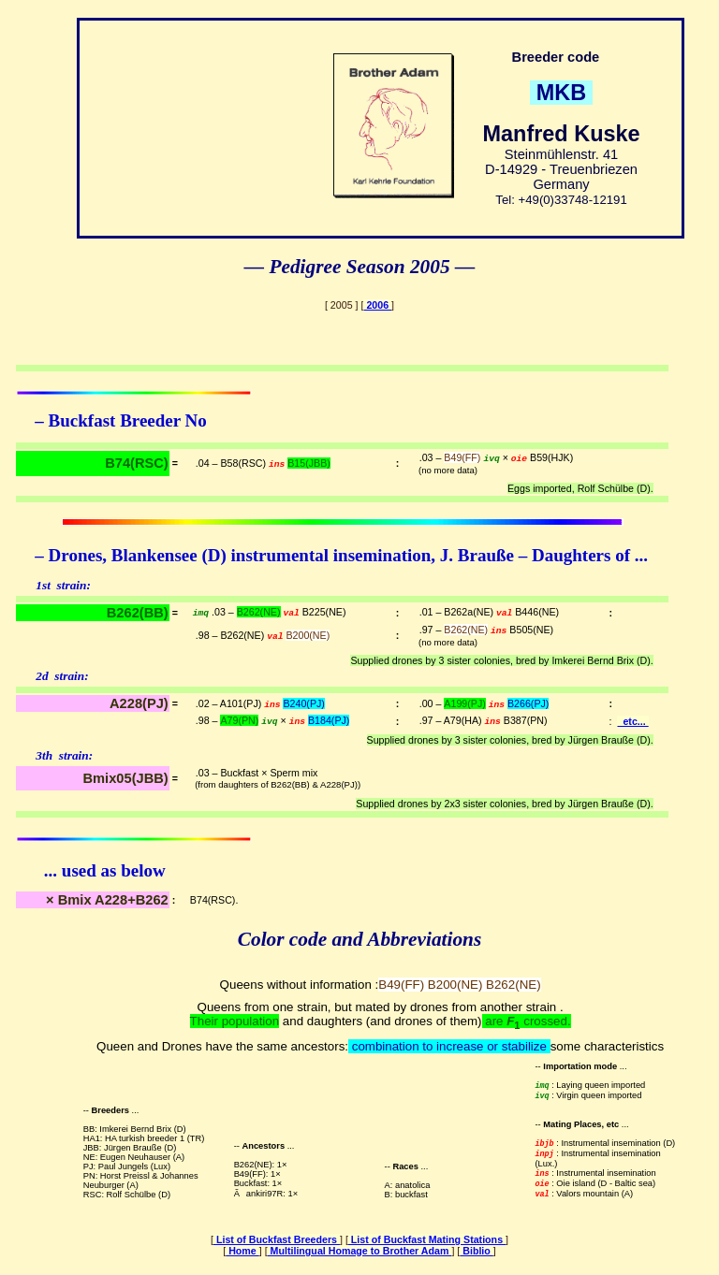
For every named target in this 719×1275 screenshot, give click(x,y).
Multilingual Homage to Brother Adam (360, 1250)
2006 (377, 305)
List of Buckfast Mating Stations (427, 1239)
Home (242, 1250)
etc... (632, 721)
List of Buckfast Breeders (276, 1239)
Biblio (476, 1250)
